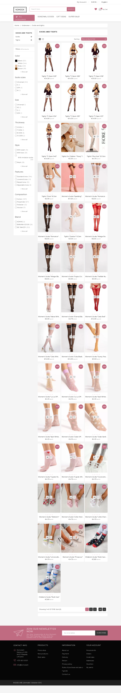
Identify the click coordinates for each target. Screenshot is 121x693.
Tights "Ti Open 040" (49, 158)
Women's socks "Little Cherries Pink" (75, 523)
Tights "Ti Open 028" (72, 76)
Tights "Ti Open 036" (96, 76)
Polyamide (23, 202)
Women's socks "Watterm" (49, 523)
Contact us (66, 682)
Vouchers (89, 671)
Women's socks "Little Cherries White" (99, 523)
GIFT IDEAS (61, 17)
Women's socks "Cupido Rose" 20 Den (52, 482)
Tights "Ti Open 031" (96, 117)
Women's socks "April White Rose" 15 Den (100, 401)
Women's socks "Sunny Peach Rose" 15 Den (101, 361)
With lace (22, 153)
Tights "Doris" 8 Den (49, 198)
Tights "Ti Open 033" (72, 117)
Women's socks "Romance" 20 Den (51, 239)
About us (65, 658)
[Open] (16, 17)
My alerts (89, 675)
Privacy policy (67, 671)
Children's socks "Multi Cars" (49, 604)
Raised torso (23, 182)
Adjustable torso (24, 185)
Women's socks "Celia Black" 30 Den (75, 361)
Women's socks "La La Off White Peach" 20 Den (56, 401)
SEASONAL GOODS (46, 17)
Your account (93, 653)
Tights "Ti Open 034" (49, 117)
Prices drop (42, 658)
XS (19, 107)
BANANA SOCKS (25, 224)
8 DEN (20, 133)
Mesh (20, 162)
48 (100, 617)
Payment (65, 661)
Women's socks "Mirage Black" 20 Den (52, 279)
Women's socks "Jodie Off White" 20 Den (77, 442)
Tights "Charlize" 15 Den (72, 239)
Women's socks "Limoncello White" (51, 564)
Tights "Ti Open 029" (49, 76)
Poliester (22, 205)
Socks (18, 37)
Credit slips (90, 665)
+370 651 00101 (22, 668)
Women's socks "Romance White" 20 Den (100, 198)
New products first (94, 39)
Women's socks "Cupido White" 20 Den (76, 482)
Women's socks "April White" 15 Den (51, 442)
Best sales (41, 665)
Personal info (91, 658)
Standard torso (24, 176)
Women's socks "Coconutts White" (98, 482)
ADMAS (21, 222)
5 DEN (20, 127)
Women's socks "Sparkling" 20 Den (75, 198)
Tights (18, 40)
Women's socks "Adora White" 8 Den (51, 320)
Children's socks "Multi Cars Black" (97, 564)
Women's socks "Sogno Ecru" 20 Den (75, 279)
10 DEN (21, 136)
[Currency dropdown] (92, 2)
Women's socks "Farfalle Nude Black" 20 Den (102, 279)
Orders (88, 661)
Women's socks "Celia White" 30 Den (52, 361)
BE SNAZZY (23, 227)
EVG (40, 690)
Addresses (90, 668)
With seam (22, 150)
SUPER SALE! (74, 17)
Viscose (21, 207)
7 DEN (20, 130)
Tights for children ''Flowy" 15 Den (74, 158)
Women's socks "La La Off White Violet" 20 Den (79, 401)
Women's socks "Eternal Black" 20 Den (76, 320)
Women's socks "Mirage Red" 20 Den (99, 239)
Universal (22, 82)
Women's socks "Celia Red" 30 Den (98, 320)
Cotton (22, 199)
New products (43, 661)
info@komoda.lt (22, 672)
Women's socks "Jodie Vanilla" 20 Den (99, 442)
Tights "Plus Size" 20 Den (96, 158)
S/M (19, 88)
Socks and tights (24, 33)
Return (64, 668)
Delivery (65, 665)
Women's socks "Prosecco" (73, 564)
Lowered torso (24, 179)
